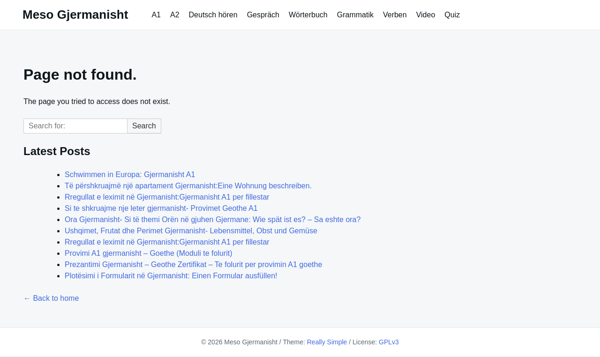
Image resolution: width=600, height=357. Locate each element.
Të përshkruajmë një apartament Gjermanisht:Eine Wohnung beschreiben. (188, 186)
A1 (156, 15)
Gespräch (263, 15)
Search (144, 126)
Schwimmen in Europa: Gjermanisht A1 (130, 174)
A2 (175, 15)
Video (425, 15)
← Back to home (51, 298)
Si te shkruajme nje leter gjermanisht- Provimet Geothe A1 (161, 208)
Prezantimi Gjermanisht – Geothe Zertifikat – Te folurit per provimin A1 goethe (193, 264)
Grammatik (355, 15)
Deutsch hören (213, 15)
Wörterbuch (308, 15)
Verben (395, 15)
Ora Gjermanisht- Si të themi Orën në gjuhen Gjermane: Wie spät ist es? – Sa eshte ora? (212, 219)
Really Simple (327, 342)
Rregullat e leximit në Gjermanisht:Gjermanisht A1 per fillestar (167, 197)
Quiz (452, 15)
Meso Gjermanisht (75, 14)
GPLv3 (389, 342)
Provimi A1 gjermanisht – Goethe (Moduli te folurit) (148, 253)
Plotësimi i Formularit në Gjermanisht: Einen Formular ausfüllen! (171, 276)
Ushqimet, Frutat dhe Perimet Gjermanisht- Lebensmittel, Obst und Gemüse (191, 231)
